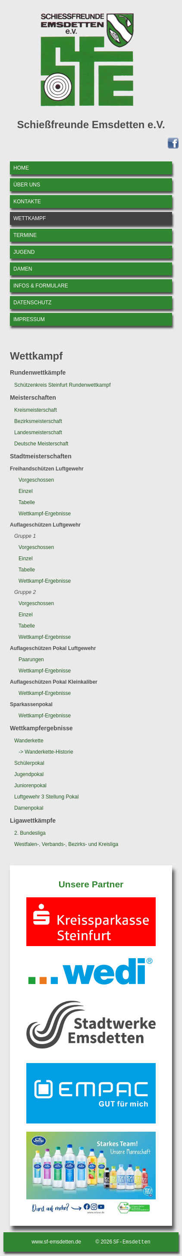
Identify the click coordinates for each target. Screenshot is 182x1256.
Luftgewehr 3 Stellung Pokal (46, 797)
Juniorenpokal (30, 786)
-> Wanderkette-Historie (46, 752)
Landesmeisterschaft (38, 432)
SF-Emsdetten (131, 1242)
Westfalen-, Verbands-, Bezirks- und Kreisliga (66, 844)
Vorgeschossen (36, 480)
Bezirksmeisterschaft (38, 421)
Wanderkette (29, 741)
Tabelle (27, 502)
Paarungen (31, 659)
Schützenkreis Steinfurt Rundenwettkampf (62, 385)
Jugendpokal (29, 774)
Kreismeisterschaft (35, 410)
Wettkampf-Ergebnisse (45, 514)
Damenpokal (28, 808)
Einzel (26, 491)
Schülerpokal (29, 763)
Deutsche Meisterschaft (41, 444)
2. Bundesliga (30, 833)
